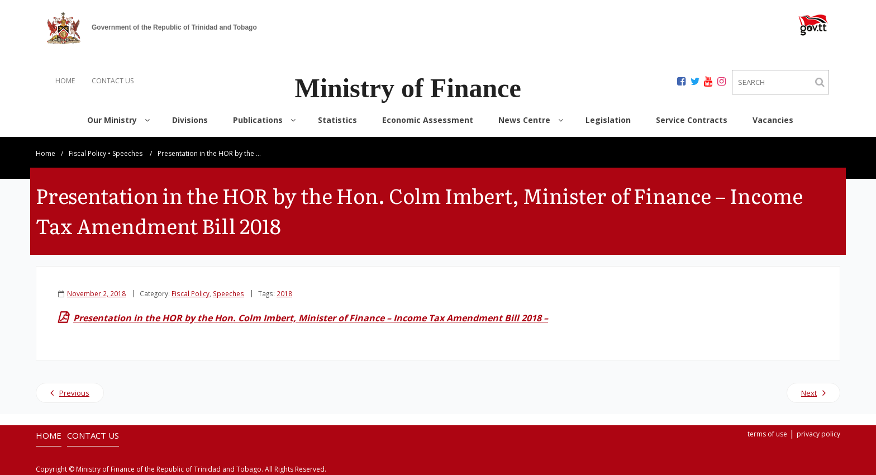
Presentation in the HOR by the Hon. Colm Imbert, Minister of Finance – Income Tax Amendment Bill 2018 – (310, 318)
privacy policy (818, 434)
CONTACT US (113, 81)
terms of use (767, 434)
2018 (284, 293)
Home (45, 153)
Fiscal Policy (87, 153)
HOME (65, 81)
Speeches (127, 153)
